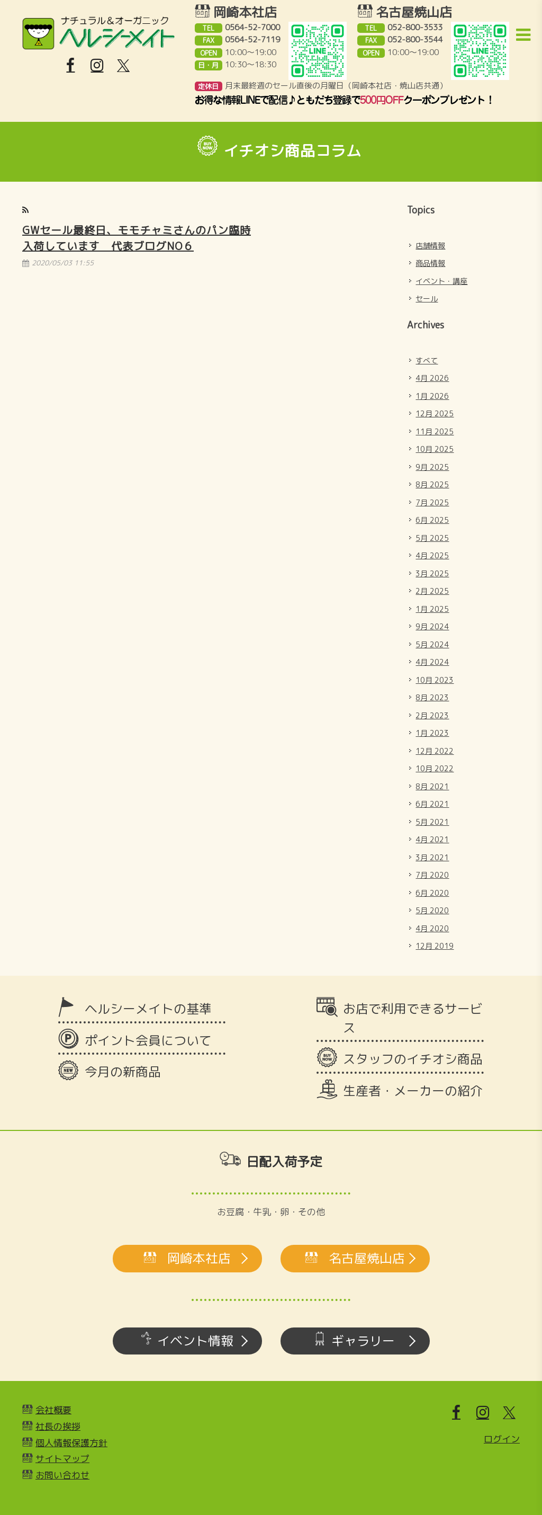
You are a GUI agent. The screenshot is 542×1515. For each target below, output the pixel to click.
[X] (123, 65)
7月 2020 (432, 875)
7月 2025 (432, 502)
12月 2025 (434, 413)
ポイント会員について (148, 1040)
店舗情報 (430, 245)
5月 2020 (432, 910)
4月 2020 (432, 928)
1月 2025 (432, 609)
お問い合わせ (62, 1475)
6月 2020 (432, 893)
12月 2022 (434, 751)
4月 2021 (432, 839)
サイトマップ (62, 1458)
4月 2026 (432, 378)
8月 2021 (432, 786)
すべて (426, 360)
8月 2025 (432, 484)
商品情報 (430, 263)
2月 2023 (432, 715)
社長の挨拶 (57, 1426)
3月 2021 (432, 857)
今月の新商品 (123, 1072)
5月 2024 (432, 644)
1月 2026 (432, 396)
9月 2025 (432, 467)
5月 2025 (432, 538)
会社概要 (53, 1410)
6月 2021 (432, 804)
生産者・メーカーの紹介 (413, 1091)
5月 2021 (432, 822)
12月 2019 (434, 946)
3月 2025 (432, 573)
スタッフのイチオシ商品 (413, 1059)
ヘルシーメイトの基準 (148, 1009)
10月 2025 (434, 449)
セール (426, 298)
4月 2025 (432, 555)
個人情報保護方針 (71, 1443)
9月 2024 (432, 626)
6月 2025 (432, 520)
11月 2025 (434, 431)
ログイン (502, 1439)
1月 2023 (432, 733)
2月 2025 (432, 591)
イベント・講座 (441, 281)
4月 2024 (432, 662)
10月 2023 (434, 680)
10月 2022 (434, 768)
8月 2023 (432, 697)
